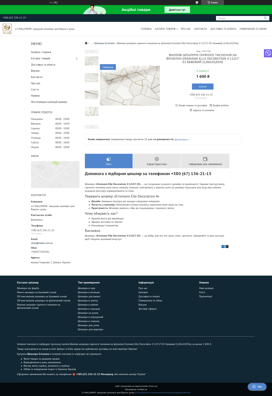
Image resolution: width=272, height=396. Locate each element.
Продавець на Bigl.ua (136, 389)
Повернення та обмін (253, 28)
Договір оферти (148, 308)
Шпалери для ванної (89, 296)
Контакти (200, 28)
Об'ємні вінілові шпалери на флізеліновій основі (43, 300)
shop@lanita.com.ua (42, 243)
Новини (35, 95)
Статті (35, 89)
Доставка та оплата (223, 28)
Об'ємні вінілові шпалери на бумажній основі (42, 296)
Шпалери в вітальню (89, 292)
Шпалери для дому (88, 325)
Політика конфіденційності (177, 392)
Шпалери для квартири (90, 329)
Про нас (186, 28)
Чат (257, 386)
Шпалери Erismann (105, 43)
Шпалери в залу (86, 288)
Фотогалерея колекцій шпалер (49, 102)
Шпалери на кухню (88, 312)
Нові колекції (206, 288)
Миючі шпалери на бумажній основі (36, 292)
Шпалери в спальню (88, 321)
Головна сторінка (41, 52)
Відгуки (35, 70)
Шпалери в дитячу (88, 300)
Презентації (205, 296)
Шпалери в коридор (89, 308)
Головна (146, 28)
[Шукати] (265, 18)
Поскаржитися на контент (149, 392)
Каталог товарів (165, 28)
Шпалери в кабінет (88, 304)
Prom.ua (153, 386)
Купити (203, 86)
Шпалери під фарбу (28, 288)
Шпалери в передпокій (90, 317)
